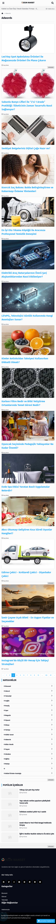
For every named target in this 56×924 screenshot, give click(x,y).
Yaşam (28, 749)
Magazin (28, 715)
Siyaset (28, 720)
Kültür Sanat (28, 735)
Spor (28, 710)
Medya (28, 764)
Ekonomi (28, 686)
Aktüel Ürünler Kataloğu (28, 773)
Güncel (28, 691)
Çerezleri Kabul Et (46, 921)
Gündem (28, 754)
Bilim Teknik (28, 744)
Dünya (28, 725)
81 (51, 675)
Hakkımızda (6, 909)
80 (46, 675)
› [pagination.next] (54, 675)
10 (38, 675)
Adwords (28, 739)
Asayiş (28, 706)
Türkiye (28, 730)
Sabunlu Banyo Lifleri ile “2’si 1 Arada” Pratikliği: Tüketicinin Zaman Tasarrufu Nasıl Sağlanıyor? (27, 105)
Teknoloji (28, 696)
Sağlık (28, 701)
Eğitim (28, 759)
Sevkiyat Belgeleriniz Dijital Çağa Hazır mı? (26, 148)
